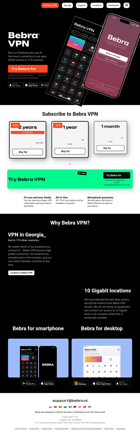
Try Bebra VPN (50, 5)
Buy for (27, 156)
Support (81, 5)
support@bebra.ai (70, 409)
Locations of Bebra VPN (21, 281)
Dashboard (113, 5)
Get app (67, 5)
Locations (96, 5)
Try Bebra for (28, 68)
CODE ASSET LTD (70, 425)
